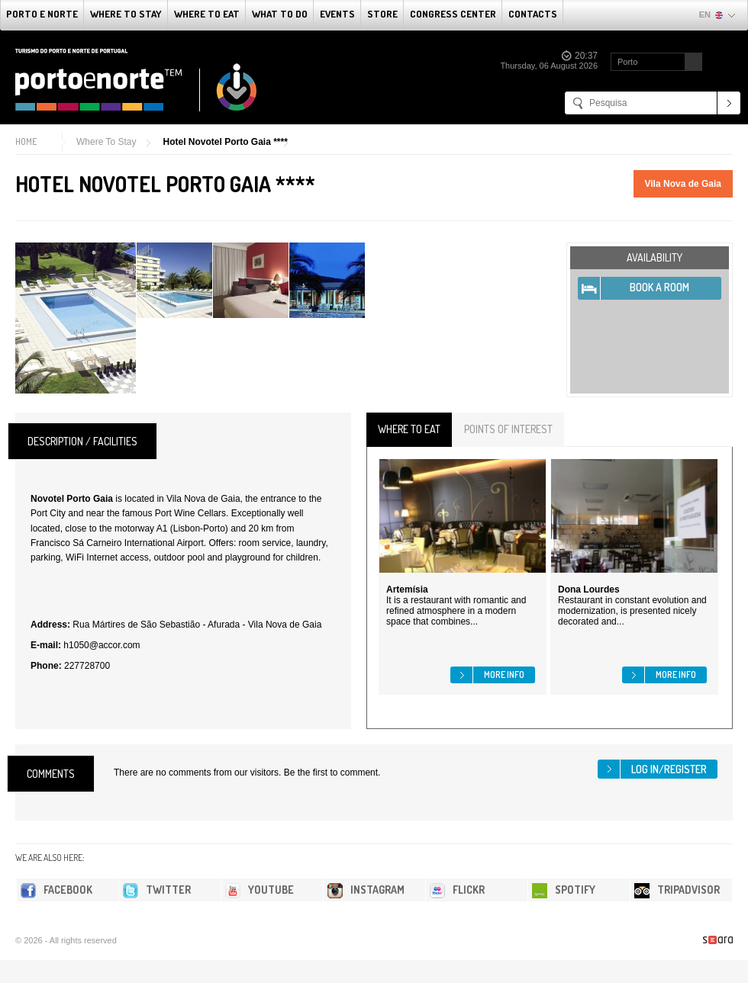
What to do (280, 14)
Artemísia (407, 589)
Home (26, 141)
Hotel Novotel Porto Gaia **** (225, 142)
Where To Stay (126, 14)
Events (337, 14)
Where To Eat (207, 14)
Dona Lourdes (589, 589)
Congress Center (453, 14)
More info (504, 674)
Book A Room (659, 287)
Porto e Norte (42, 14)
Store (382, 14)
